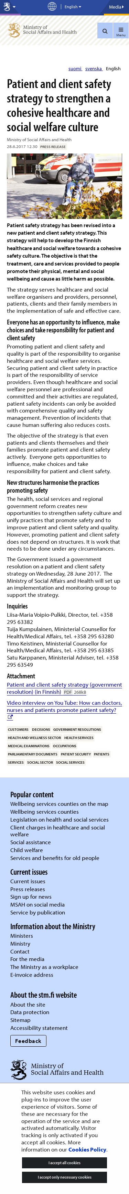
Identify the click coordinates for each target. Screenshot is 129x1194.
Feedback (28, 1040)
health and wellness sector (34, 737)
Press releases (27, 889)
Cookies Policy (87, 1149)
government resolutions (77, 729)
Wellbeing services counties (44, 811)
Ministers (21, 935)
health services (79, 737)
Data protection (29, 1011)
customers (18, 729)
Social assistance (30, 842)
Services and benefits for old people (54, 857)
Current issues (27, 881)
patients (101, 754)
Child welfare (26, 849)
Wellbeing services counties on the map (59, 803)
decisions (41, 729)
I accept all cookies (64, 1162)
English (113, 68)
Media (116, 7)
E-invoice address (31, 974)
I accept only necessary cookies (65, 1177)
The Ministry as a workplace (44, 966)
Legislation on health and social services (59, 819)
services (16, 762)
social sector (40, 762)
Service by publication (37, 912)
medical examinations (29, 745)
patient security (76, 754)
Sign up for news (31, 896)
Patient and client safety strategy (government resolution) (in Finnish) (64, 688)
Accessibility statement (39, 1027)
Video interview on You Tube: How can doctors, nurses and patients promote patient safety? (64, 706)
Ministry (20, 943)
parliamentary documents (32, 754)
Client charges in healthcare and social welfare (57, 831)
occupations (64, 745)
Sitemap (20, 1019)
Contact (20, 951)
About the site (27, 1004)
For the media (27, 958)
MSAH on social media (37, 904)
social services (70, 762)
